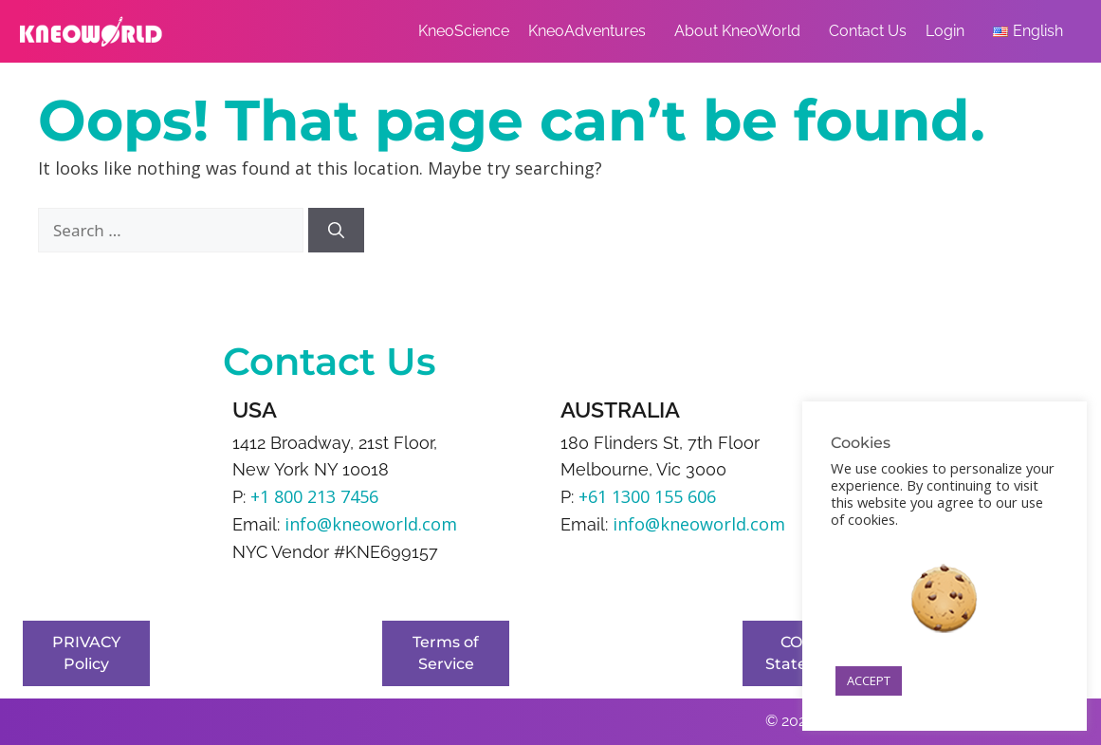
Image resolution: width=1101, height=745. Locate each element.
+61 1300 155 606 (647, 496)
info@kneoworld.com (370, 523)
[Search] (336, 230)
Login (950, 31)
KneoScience (463, 31)
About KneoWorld (742, 31)
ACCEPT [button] (868, 680)
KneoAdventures (591, 31)
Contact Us (868, 31)
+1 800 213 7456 (314, 496)
